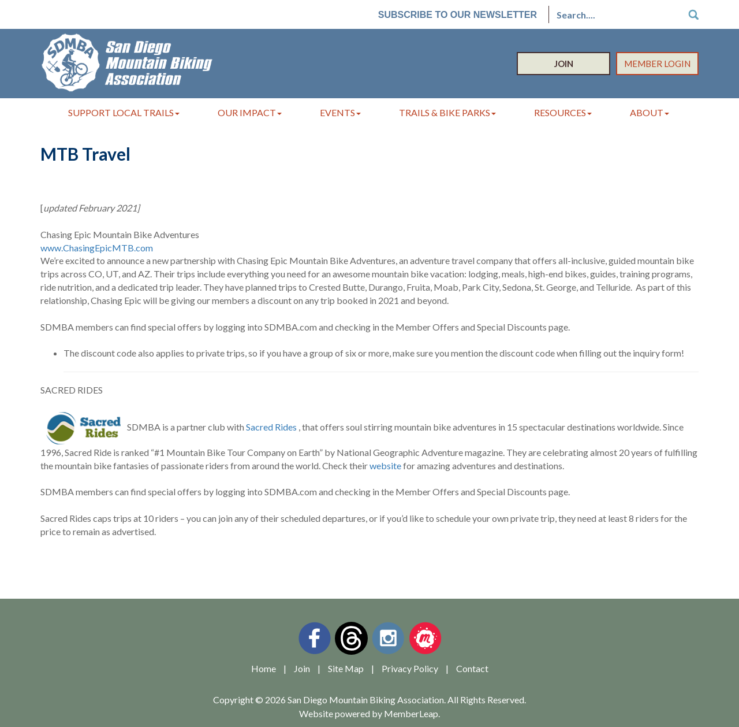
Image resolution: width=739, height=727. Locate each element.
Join (302, 668)
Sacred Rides (271, 426)
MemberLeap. (412, 713)
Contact (472, 668)
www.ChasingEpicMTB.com (96, 247)
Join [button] (563, 63)
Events (340, 112)
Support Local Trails (124, 112)
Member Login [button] (657, 63)
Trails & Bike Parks (447, 112)
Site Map (346, 668)
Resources (563, 112)
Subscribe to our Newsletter (457, 15)
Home (263, 668)
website (385, 465)
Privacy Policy (410, 668)
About (649, 112)
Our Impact (250, 112)
